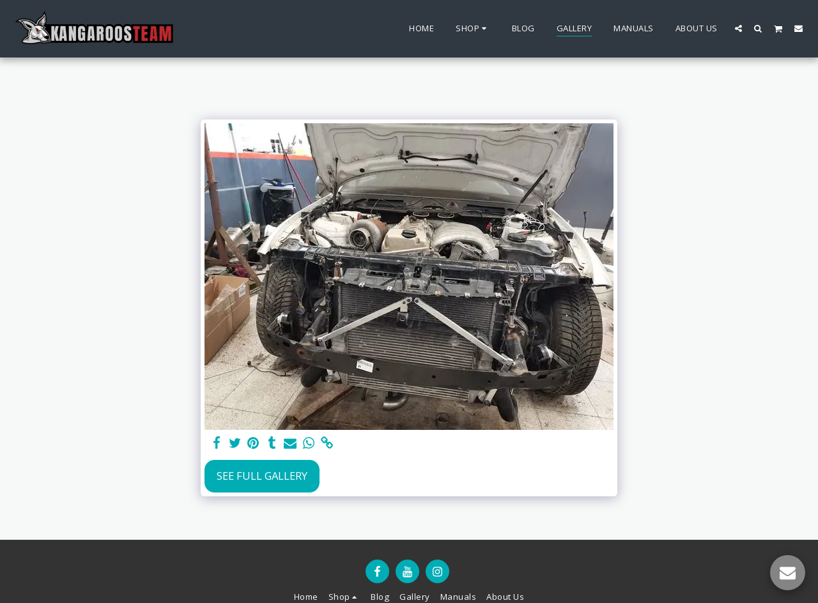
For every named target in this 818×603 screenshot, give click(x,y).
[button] (738, 28)
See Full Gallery (262, 475)
